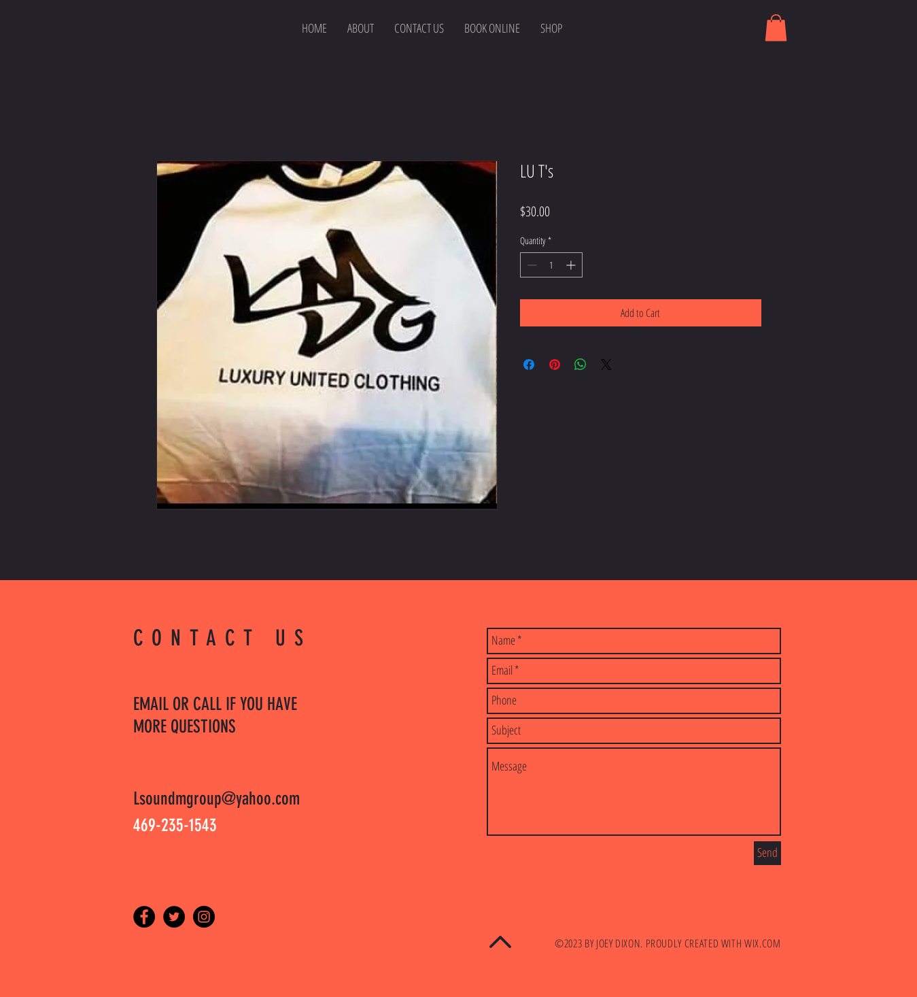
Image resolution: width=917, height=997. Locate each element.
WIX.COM (762, 943)
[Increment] (572, 265)
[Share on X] (606, 364)
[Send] (767, 853)
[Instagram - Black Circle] (204, 917)
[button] (776, 27)
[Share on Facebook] (529, 364)
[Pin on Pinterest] (555, 364)
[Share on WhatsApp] (580, 364)
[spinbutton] (551, 265)
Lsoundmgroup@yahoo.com (216, 798)
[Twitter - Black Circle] (174, 917)
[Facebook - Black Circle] (144, 917)
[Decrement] (530, 265)
